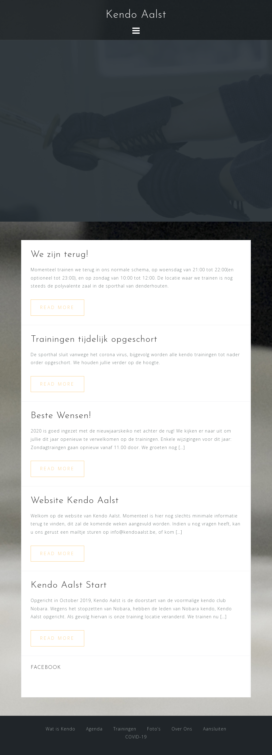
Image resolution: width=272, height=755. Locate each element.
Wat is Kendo (60, 729)
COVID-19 (136, 737)
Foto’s (154, 729)
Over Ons (182, 729)
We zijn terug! (59, 254)
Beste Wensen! (61, 416)
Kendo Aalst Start (69, 585)
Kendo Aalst (136, 15)
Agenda (94, 729)
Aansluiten (214, 729)
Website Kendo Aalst (75, 500)
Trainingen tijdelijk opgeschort (94, 339)
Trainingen (124, 729)
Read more (57, 307)
